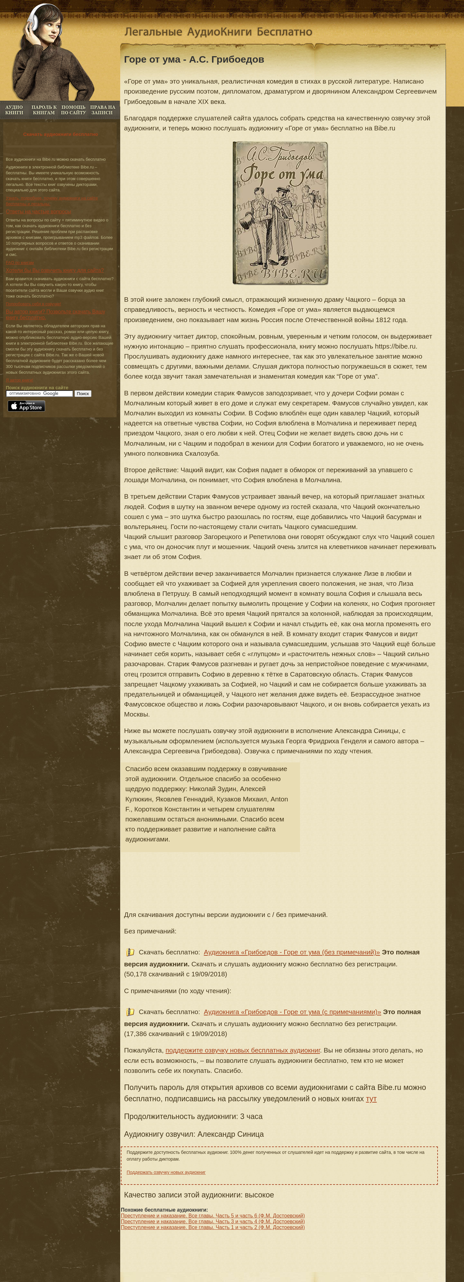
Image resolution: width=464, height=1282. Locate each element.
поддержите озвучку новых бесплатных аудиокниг (243, 1050)
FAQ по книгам (73, 110)
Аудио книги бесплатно (14, 110)
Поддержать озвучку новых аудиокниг (166, 1172)
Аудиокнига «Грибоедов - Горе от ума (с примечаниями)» (292, 1011)
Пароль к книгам (44, 110)
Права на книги (102, 110)
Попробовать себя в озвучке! (33, 303)
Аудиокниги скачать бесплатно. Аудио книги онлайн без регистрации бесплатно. (223, 33)
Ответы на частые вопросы (38, 211)
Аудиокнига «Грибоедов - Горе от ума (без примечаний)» (292, 952)
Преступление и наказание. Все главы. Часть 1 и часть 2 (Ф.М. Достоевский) (213, 1227)
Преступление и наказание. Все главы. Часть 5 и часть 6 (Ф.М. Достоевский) (213, 1215)
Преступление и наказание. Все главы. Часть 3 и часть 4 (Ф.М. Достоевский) (213, 1221)
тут (371, 1098)
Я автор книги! (19, 380)
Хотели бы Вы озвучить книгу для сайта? (55, 270)
